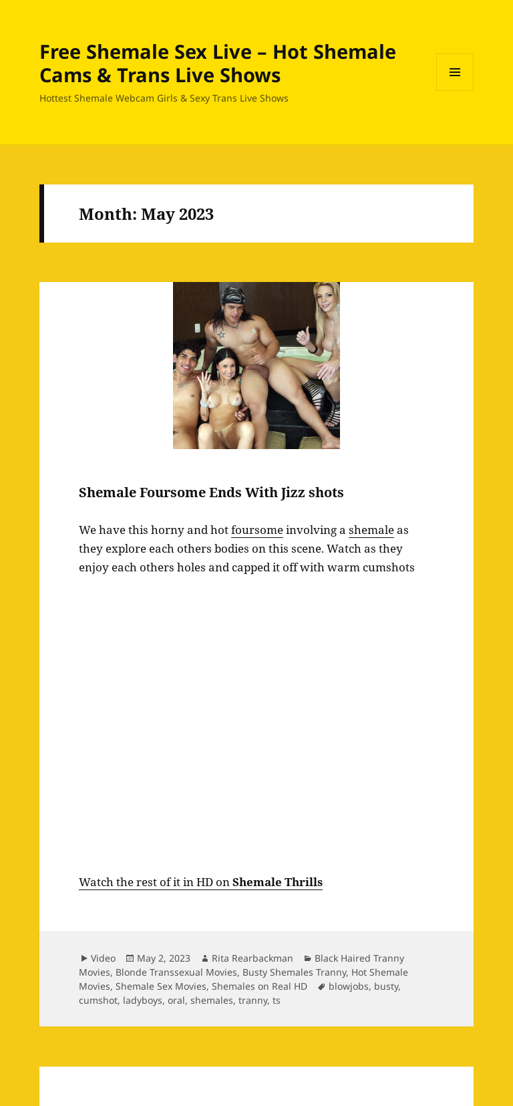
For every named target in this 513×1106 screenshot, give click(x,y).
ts (277, 1000)
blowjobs (349, 986)
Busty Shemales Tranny (294, 972)
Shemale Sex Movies (161, 986)
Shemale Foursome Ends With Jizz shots (211, 492)
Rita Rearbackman (252, 958)
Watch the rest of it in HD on (201, 881)
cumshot (98, 1000)
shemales (211, 1000)
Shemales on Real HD (259, 986)
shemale (371, 529)
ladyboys (142, 1000)
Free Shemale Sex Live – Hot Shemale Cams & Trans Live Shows (217, 63)
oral (176, 1000)
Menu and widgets (455, 90)
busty (386, 986)
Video (103, 958)
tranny (252, 1000)
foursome (257, 529)
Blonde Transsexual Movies (176, 972)
